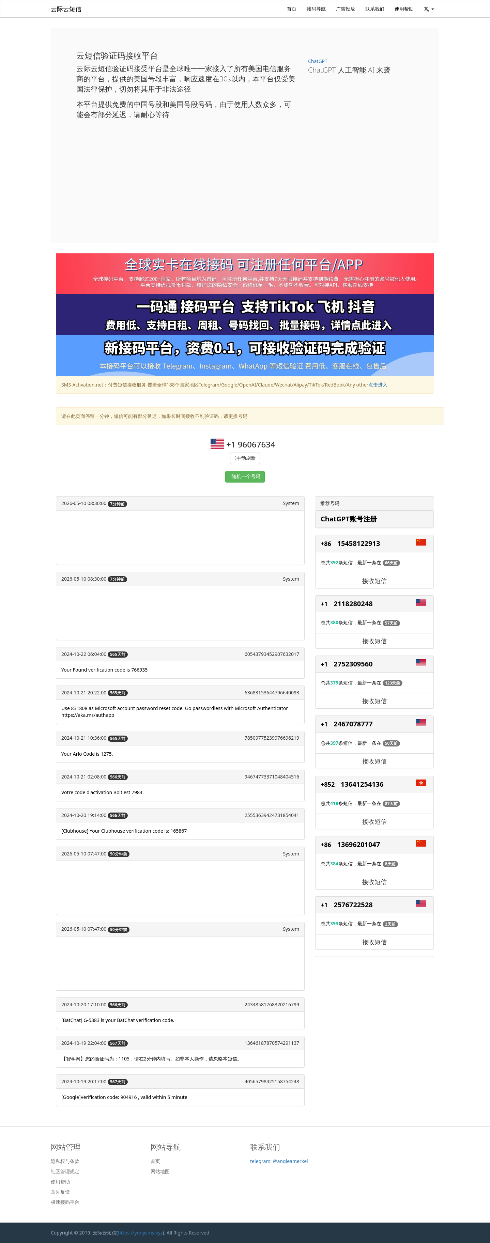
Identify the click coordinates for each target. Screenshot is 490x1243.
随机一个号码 (246, 476)
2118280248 (353, 603)
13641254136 (362, 784)
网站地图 (160, 1171)
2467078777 (353, 723)
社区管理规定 (65, 1171)
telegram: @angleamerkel (279, 1161)
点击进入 (377, 384)
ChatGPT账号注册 (349, 518)
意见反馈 (60, 1192)
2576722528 (353, 904)
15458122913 (358, 543)
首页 (291, 8)
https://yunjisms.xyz (140, 1232)
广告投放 (345, 8)
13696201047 (358, 844)
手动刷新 (246, 458)
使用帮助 (404, 8)
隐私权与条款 (65, 1161)
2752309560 (353, 663)
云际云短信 (66, 9)
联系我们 (374, 8)
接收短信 (374, 581)
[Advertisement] (245, 175)
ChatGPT (317, 61)
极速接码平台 (65, 1202)
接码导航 (316, 8)
